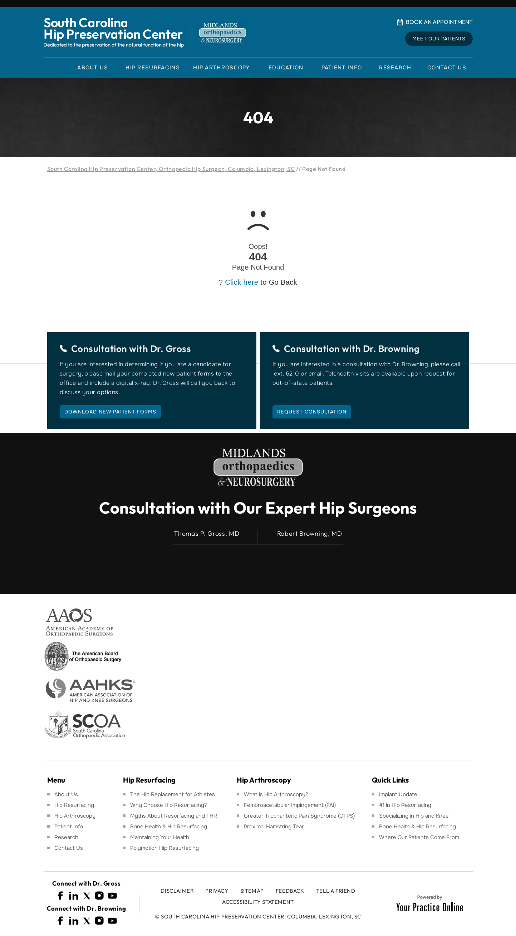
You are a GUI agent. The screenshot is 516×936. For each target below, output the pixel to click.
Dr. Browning (391, 348)
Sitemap (252, 890)
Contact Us (68, 848)
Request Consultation (312, 411)
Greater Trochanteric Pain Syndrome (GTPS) (299, 815)
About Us (66, 794)
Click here (241, 282)
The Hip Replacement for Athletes (172, 794)
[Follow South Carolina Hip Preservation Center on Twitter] (86, 895)
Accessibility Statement (258, 901)
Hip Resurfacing (74, 805)
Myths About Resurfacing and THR (173, 815)
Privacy (216, 890)
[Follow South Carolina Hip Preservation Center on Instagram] (99, 895)
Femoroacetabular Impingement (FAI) (290, 805)
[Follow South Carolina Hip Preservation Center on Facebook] (60, 895)
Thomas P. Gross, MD (206, 534)
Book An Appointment (439, 21)
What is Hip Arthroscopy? (276, 794)
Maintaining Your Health (159, 837)
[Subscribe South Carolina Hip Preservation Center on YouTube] (112, 895)
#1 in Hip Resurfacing (405, 805)
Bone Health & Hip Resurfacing (168, 826)
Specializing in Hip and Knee (414, 815)
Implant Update (398, 794)
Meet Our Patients (439, 38)
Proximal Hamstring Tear (274, 826)
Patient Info (68, 826)
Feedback (290, 890)
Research (66, 837)
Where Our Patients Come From (419, 837)
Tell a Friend (335, 890)
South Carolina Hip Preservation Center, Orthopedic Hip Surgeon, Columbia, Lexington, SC (171, 168)
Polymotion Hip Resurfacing (164, 848)
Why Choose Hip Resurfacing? (168, 805)
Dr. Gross (170, 348)
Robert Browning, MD (309, 534)
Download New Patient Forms (110, 411)
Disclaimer (177, 890)
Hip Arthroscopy (74, 815)
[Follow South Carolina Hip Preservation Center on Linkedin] (73, 895)
